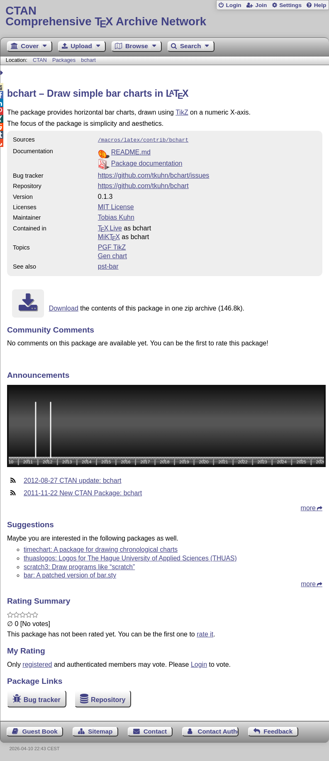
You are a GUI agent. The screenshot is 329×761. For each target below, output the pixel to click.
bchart (88, 60)
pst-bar (108, 265)
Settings (290, 5)
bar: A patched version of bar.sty (70, 574)
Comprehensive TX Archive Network (164, 16)
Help (320, 5)
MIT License (116, 206)
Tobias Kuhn (116, 216)
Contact (155, 730)
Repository (108, 698)
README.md (131, 151)
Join (261, 5)
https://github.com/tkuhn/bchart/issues (154, 174)
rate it (205, 633)
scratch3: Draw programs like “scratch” (79, 566)
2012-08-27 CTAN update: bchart (72, 479)
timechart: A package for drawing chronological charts (101, 548)
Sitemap (100, 730)
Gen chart (112, 255)
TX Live (110, 227)
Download (63, 307)
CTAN (40, 60)
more (308, 507)
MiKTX (109, 236)
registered (37, 663)
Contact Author (218, 730)
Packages (64, 60)
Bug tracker (42, 698)
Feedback (277, 730)
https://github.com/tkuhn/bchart (143, 184)
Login (233, 5)
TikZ (181, 112)
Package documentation (147, 162)
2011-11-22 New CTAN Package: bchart (83, 492)
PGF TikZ (112, 246)
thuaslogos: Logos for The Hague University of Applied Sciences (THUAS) (130, 557)
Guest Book (40, 730)
